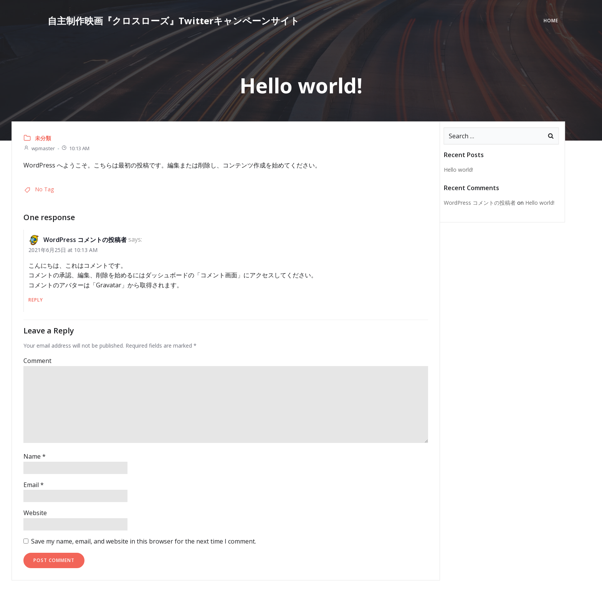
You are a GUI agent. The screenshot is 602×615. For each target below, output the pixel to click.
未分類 (43, 138)
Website (35, 513)
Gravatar (108, 285)
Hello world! (458, 169)
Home (551, 20)
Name (34, 456)
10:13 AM (75, 148)
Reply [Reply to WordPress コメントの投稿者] (35, 300)
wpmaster (39, 148)
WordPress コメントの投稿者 (85, 239)
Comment (37, 360)
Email (33, 485)
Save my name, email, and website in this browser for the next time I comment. (143, 541)
